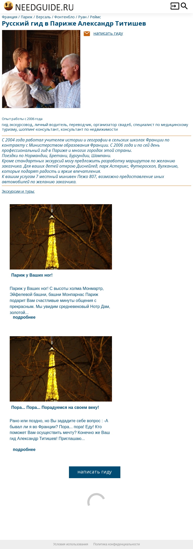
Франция (9, 16)
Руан (82, 16)
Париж (27, 16)
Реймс (95, 16)
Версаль (43, 16)
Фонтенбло (64, 16)
